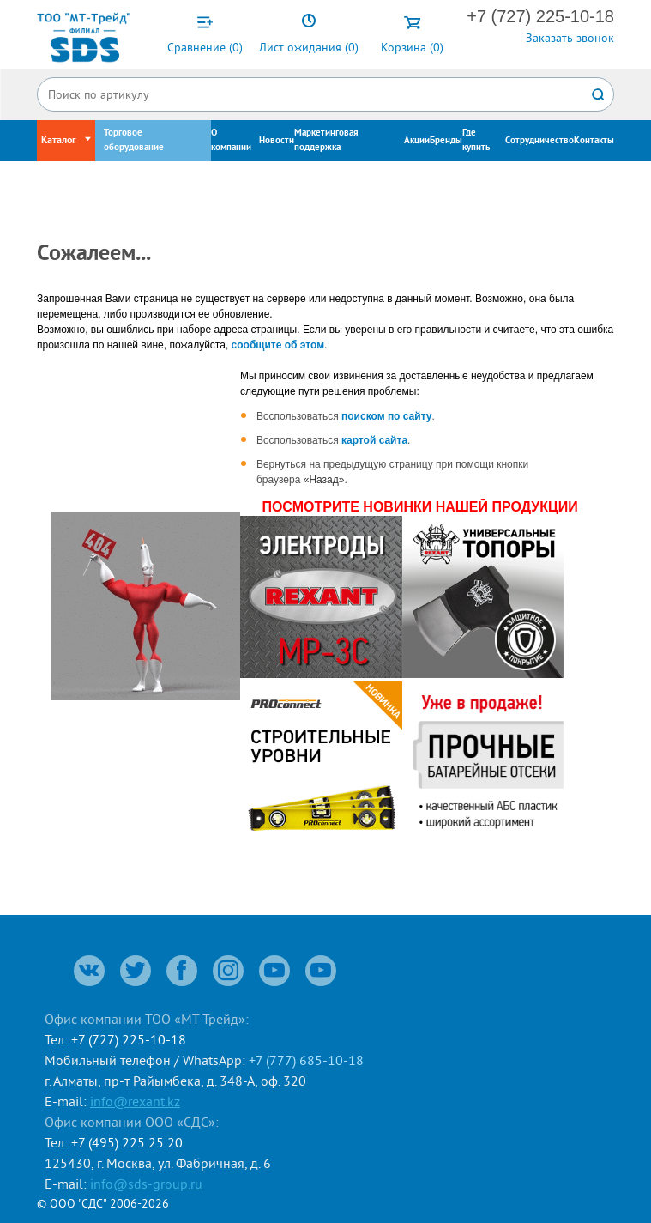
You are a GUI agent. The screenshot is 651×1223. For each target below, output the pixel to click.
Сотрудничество (539, 141)
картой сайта (374, 440)
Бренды (446, 141)
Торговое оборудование (134, 140)
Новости (276, 141)
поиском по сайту (386, 416)
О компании (231, 140)
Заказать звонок (570, 37)
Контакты (594, 141)
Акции (417, 141)
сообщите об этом (278, 345)
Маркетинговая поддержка (326, 140)
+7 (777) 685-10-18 (306, 1060)
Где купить (476, 140)
